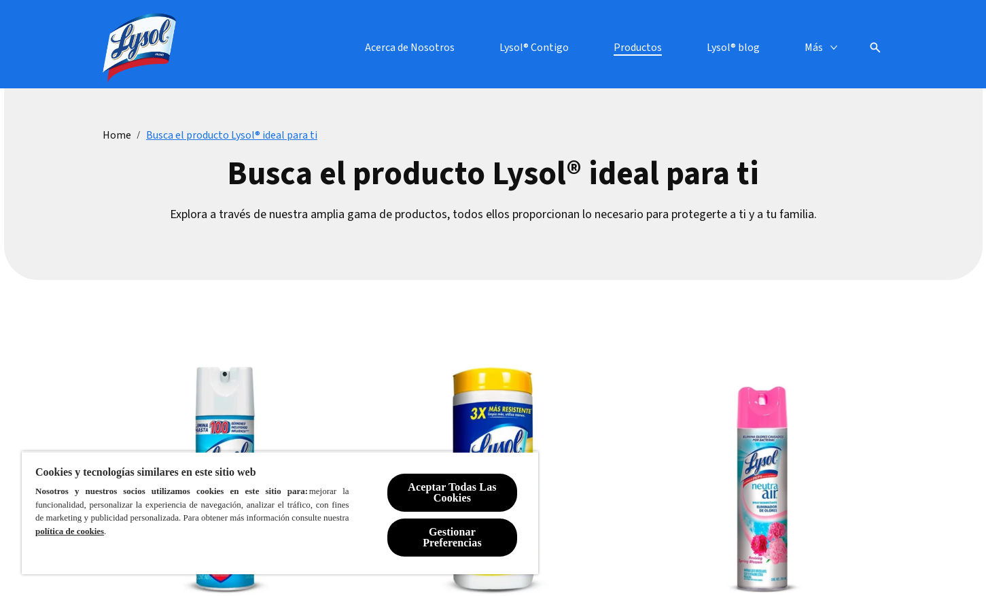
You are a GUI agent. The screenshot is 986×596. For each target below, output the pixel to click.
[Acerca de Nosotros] (409, 47)
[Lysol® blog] (733, 47)
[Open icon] (875, 47)
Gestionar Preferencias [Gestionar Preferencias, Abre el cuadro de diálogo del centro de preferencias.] (452, 537)
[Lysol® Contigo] (534, 47)
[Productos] (638, 47)
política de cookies (69, 531)
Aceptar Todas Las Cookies (452, 492)
